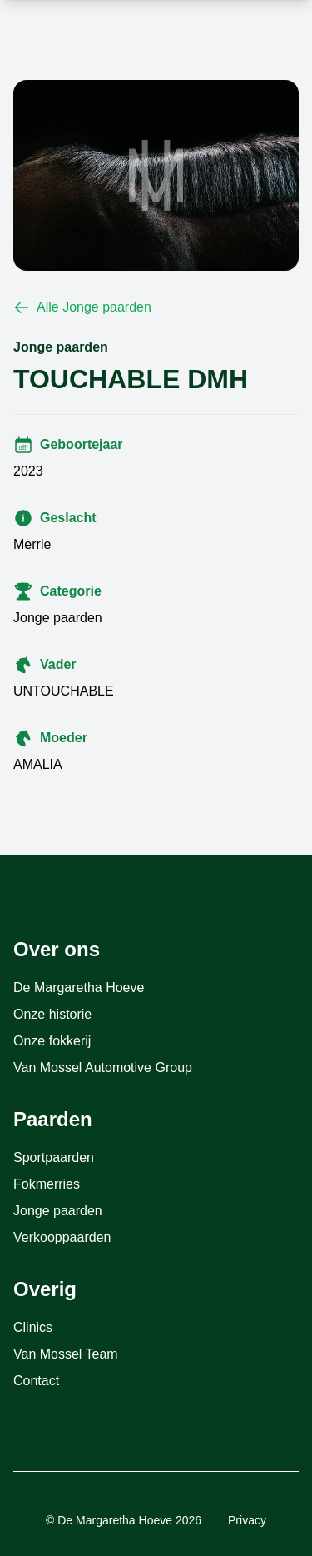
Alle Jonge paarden (82, 307)
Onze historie (52, 1014)
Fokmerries (46, 1184)
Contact (36, 1381)
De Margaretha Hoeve (78, 987)
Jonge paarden (57, 1211)
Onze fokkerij (52, 1041)
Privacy (247, 1520)
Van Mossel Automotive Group (102, 1067)
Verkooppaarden (62, 1237)
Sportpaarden (53, 1157)
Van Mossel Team (65, 1354)
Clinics (32, 1327)
